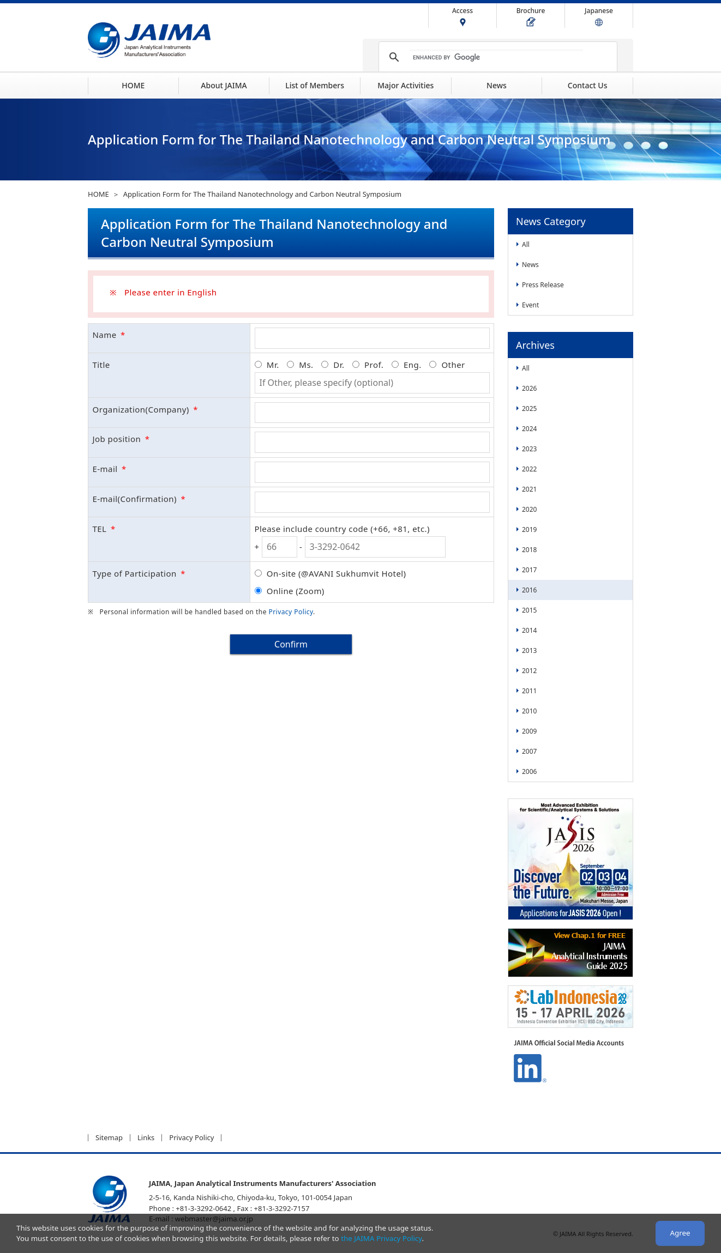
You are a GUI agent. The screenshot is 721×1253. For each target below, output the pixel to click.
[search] (496, 57)
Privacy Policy (290, 611)
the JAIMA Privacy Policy (381, 1238)
